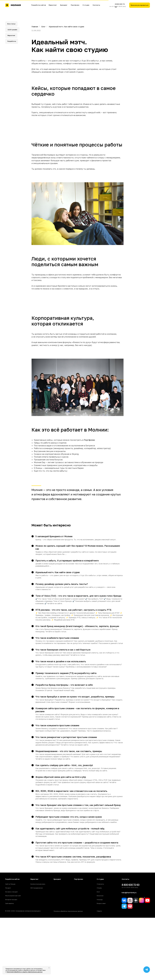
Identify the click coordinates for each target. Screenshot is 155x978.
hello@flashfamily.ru (129, 893)
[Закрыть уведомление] (49, 968)
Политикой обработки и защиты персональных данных (25, 972)
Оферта (99, 911)
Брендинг (63, 5)
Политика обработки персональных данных (68, 911)
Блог (43, 27)
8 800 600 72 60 (130, 884)
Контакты (96, 5)
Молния (37, 490)
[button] (139, 5)
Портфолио (75, 5)
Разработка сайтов (38, 5)
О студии (86, 5)
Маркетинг (53, 5)
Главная (34, 27)
